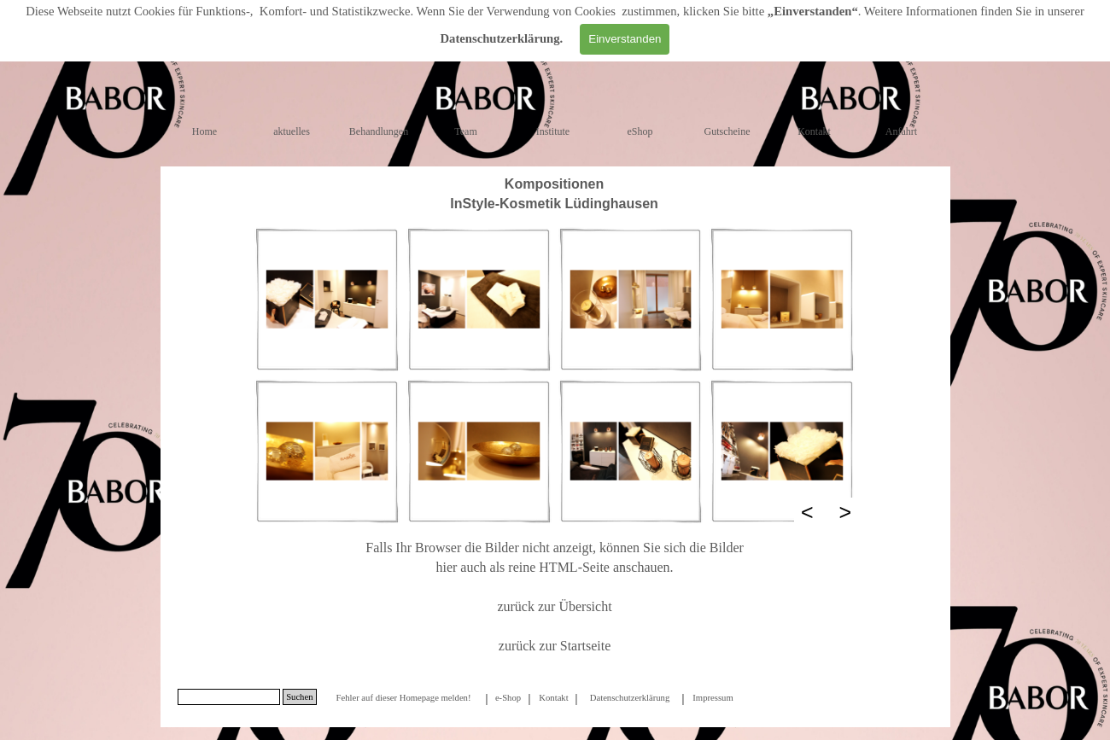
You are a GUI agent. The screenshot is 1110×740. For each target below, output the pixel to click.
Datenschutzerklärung (500, 38)
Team (465, 131)
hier (446, 567)
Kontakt (814, 131)
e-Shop (508, 697)
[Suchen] (229, 697)
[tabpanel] (554, 193)
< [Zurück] (807, 512)
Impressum (712, 697)
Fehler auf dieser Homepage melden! (403, 697)
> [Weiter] (845, 512)
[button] (327, 300)
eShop (640, 131)
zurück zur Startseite (555, 645)
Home (204, 131)
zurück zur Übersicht (554, 606)
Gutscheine (727, 131)
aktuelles (291, 131)
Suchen (299, 697)
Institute (553, 131)
